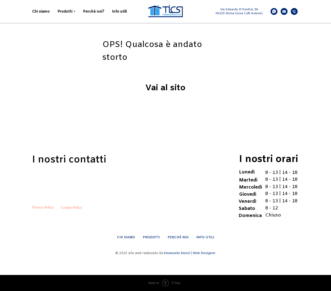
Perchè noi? (93, 11)
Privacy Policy (43, 207)
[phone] (294, 11)
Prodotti (64, 11)
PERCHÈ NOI (178, 237)
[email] (284, 11)
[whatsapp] (274, 11)
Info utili (119, 11)
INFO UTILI (205, 237)
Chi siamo (41, 11)
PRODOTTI (151, 237)
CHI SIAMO (126, 237)
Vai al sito (165, 88)
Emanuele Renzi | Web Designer (190, 253)
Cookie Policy (71, 207)
